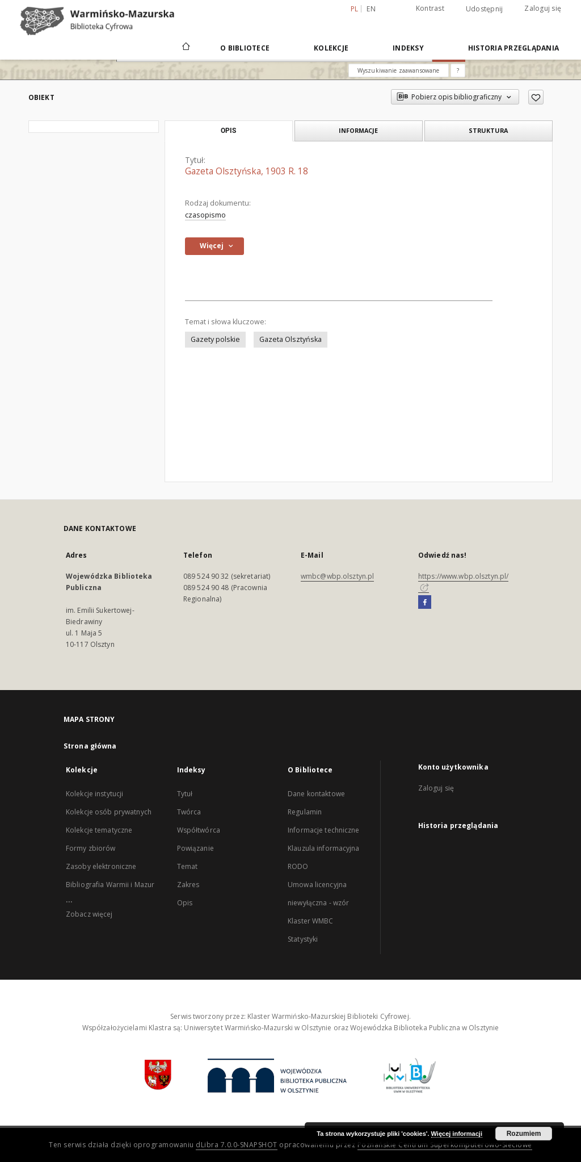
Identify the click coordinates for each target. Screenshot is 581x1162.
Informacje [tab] (358, 130)
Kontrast (430, 8)
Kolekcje (331, 48)
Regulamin (305, 812)
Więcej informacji (456, 1133)
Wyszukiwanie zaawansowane (398, 70)
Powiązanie (195, 848)
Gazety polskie (215, 339)
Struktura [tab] (488, 130)
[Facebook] (424, 602)
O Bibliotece (245, 48)
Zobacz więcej (89, 914)
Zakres (188, 884)
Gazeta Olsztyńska (290, 339)
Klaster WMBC (310, 921)
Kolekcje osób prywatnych (108, 812)
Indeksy (408, 48)
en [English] (371, 8)
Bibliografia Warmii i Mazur (110, 884)
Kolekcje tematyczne (99, 830)
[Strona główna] (185, 47)
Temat (187, 866)
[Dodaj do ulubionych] (536, 97)
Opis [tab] (228, 131)
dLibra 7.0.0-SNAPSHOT (236, 1145)
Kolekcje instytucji (94, 794)
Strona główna (90, 746)
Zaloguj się (542, 8)
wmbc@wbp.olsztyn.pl (337, 576)
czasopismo (205, 215)
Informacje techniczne (324, 830)
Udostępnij (484, 9)
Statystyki (303, 939)
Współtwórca (198, 830)
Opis (184, 903)
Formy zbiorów (91, 848)
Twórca (189, 812)
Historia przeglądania (513, 48)
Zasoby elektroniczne (101, 866)
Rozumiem (524, 1134)
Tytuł (185, 794)
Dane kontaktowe (316, 794)
